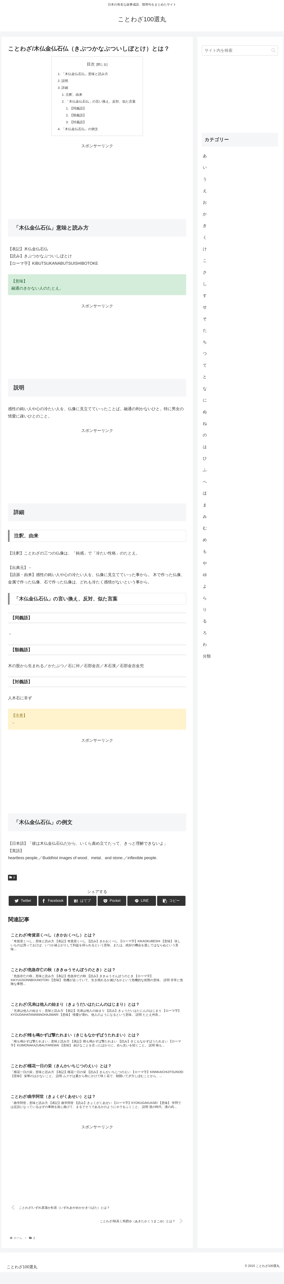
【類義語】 (76, 117)
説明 (62, 81)
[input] (240, 51)
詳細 (62, 89)
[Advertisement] (97, 184)
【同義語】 (76, 110)
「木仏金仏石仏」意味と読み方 (84, 74)
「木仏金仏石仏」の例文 (78, 132)
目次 (91, 64)
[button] (273, 50)
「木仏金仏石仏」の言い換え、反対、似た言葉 (100, 103)
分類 (207, 656)
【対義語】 (76, 125)
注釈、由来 (72, 96)
